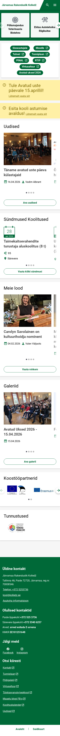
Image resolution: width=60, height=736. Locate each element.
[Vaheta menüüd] (55, 5)
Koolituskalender (12, 704)
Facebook (8, 650)
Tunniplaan (41, 55)
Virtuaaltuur (31, 67)
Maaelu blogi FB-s (12, 698)
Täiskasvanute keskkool (16, 692)
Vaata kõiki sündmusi (30, 271)
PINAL (22, 61)
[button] (26, 192)
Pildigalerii (8, 680)
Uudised (7, 711)
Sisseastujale (20, 48)
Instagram (22, 650)
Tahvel (19, 55)
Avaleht (20, 729)
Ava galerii (30, 461)
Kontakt (7, 667)
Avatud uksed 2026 (30, 72)
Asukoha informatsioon (16, 600)
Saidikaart (38, 729)
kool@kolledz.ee (11, 595)
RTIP (40, 61)
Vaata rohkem (30, 369)
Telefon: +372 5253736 (15, 589)
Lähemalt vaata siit (19, 96)
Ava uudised (30, 202)
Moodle (43, 48)
